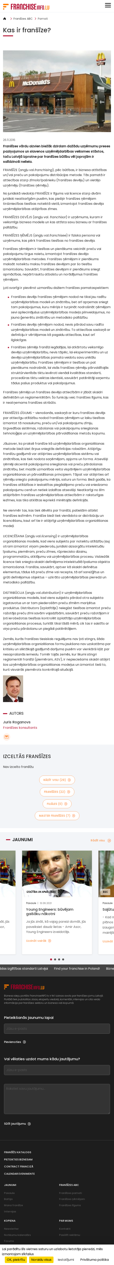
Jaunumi (10, 1185)
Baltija (8, 1199)
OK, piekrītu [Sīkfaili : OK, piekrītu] (16, 1259)
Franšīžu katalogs (17, 1152)
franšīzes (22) (57, 792)
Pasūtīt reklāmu (69, 1235)
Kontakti (64, 1229)
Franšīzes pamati (70, 1193)
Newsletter (11, 1229)
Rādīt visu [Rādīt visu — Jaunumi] (101, 840)
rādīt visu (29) (57, 780)
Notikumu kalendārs (17, 1235)
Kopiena (9, 1221)
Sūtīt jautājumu (17, 1124)
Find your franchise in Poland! (82, 969)
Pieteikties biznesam (18, 1159)
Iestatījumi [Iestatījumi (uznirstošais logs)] (66, 1259)
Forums (9, 1241)
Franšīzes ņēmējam (72, 1199)
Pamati (43, 19)
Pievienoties (15, 1042)
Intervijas (10, 1211)
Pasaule (9, 1193)
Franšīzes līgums (70, 1205)
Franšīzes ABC (23, 19)
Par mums (66, 1221)
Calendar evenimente (19, 1174)
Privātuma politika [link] (94, 1259)
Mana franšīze (13, 1205)
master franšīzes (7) (57, 816)
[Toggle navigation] (108, 5)
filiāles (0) (57, 804)
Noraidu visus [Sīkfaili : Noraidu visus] (41, 1259)
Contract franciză (18, 1166)
